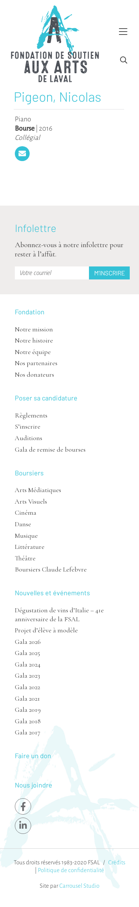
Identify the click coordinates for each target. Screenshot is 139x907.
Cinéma (25, 512)
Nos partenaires (36, 363)
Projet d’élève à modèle (46, 630)
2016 (45, 128)
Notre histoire (34, 340)
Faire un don (33, 756)
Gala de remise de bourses (50, 449)
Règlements (31, 415)
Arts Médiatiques (38, 490)
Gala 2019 (28, 709)
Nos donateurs (34, 374)
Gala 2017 (27, 732)
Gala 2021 (27, 698)
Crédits (116, 862)
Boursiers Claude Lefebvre (51, 569)
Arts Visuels (31, 501)
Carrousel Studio (79, 886)
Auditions (28, 438)
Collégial (27, 137)
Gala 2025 (27, 653)
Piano (23, 119)
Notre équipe (33, 352)
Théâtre (25, 558)
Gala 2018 (28, 721)
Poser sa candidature (46, 398)
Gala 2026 (28, 642)
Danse (23, 524)
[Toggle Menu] (123, 32)
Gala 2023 (27, 675)
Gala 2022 (27, 687)
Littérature (29, 547)
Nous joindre (33, 785)
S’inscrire (27, 426)
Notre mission (34, 329)
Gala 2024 (27, 664)
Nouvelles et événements (52, 593)
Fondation (29, 312)
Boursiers (29, 473)
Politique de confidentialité (71, 870)
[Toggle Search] (123, 60)
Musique (26, 535)
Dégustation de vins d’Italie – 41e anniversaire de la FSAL (59, 614)
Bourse (24, 128)
